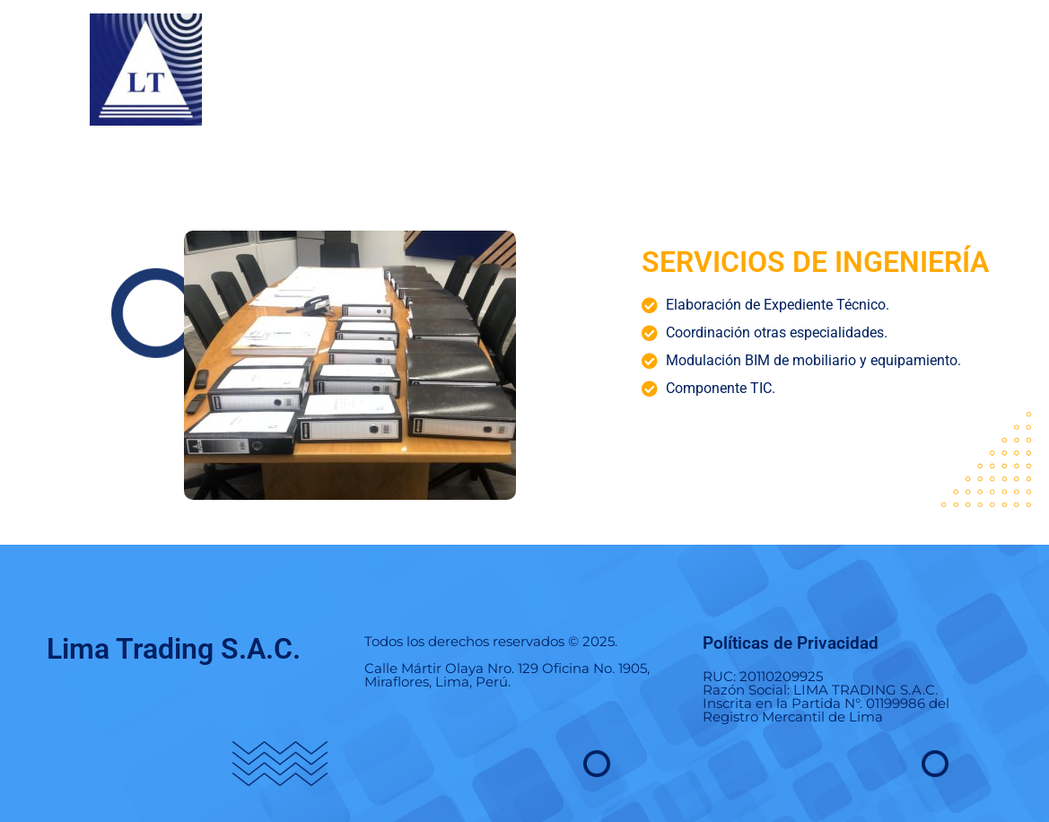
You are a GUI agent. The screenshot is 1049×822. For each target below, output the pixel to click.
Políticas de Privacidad (791, 643)
